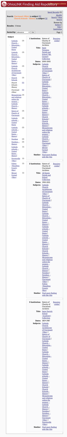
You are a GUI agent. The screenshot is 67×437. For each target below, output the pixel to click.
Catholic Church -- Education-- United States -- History (16, 57)
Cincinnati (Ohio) (46, 144)
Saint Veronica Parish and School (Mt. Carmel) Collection (46, 53)
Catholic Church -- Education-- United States (16, 45)
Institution (57, 29)
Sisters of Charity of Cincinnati (15, 113)
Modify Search (56, 16)
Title (59, 27)
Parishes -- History (16, 143)
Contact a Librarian (60, 3)
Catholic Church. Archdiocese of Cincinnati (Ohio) (16, 70)
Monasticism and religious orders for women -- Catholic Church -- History (16, 101)
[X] (40, 16)
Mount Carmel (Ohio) (14, 175)
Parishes (15, 139)
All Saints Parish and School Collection (46, 176)
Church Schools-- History (45, 123)
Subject (58, 25)
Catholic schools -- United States (15, 121)
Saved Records (53, 12)
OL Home (51, 3)
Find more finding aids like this (49, 156)
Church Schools (14, 79)
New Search (59, 18)
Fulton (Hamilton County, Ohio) (16, 166)
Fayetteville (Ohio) (16, 159)
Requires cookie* (56, 39)
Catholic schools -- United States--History (15, 151)
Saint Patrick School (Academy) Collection (47, 314)
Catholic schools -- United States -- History (15, 131)
